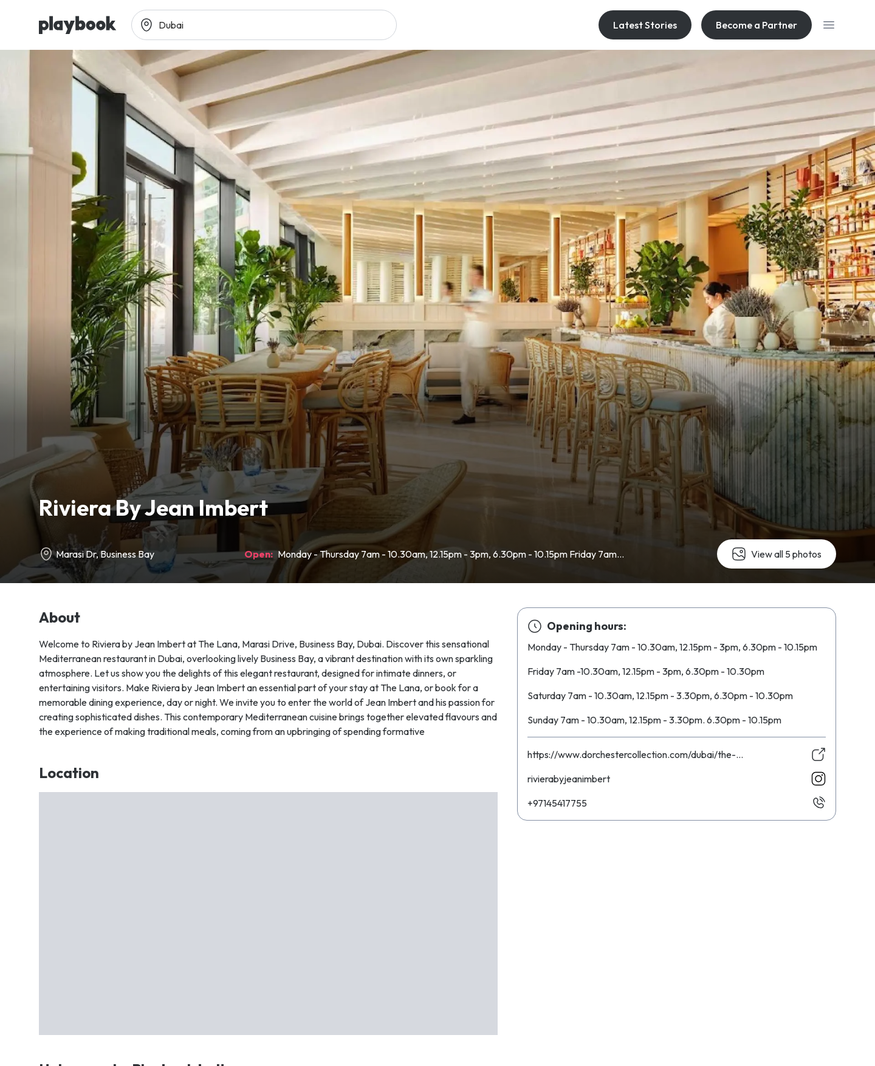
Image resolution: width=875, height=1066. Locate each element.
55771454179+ (557, 803)
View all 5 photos (777, 554)
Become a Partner (756, 25)
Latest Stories (645, 25)
